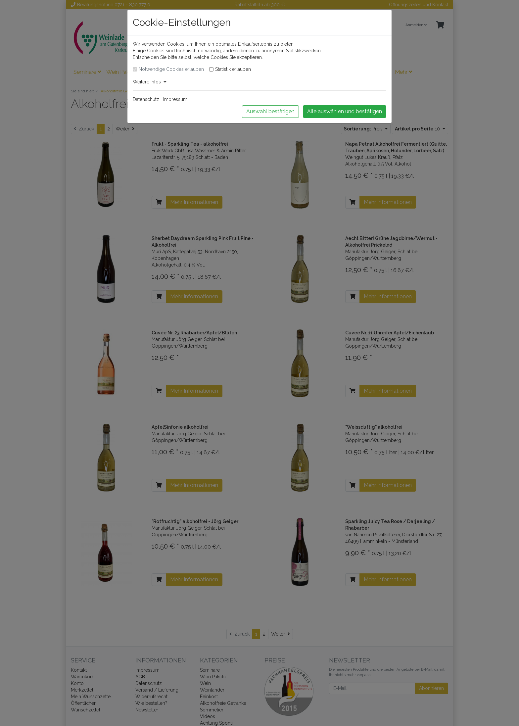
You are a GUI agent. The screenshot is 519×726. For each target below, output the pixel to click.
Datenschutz (146, 99)
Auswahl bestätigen (270, 111)
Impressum (175, 99)
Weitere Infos (149, 81)
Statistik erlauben (233, 69)
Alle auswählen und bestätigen (344, 111)
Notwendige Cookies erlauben (171, 69)
